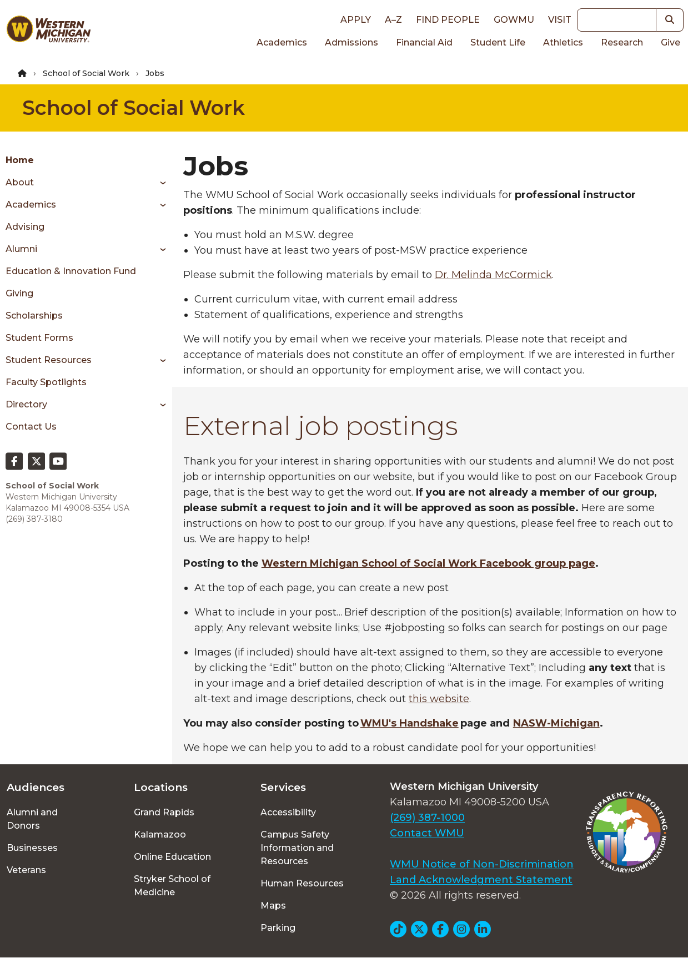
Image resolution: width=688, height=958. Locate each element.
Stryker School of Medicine (172, 886)
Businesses (32, 848)
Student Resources (49, 360)
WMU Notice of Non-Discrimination (482, 864)
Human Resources (302, 883)
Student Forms (39, 337)
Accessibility (288, 812)
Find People (448, 19)
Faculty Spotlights (46, 382)
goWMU (514, 19)
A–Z (393, 19)
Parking (277, 927)
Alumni (21, 249)
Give (670, 42)
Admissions (351, 42)
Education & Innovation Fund (71, 271)
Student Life (497, 42)
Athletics (563, 42)
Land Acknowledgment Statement (481, 880)
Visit (559, 19)
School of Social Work (86, 73)
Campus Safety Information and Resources (297, 847)
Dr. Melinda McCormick (493, 275)
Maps (273, 905)
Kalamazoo (160, 834)
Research (622, 42)
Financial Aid (424, 42)
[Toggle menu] (159, 183)
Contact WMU (427, 833)
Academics (282, 42)
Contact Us (31, 426)
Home (20, 160)
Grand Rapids (164, 812)
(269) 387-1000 (427, 817)
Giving (19, 293)
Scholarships (34, 315)
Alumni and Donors (32, 819)
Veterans (26, 870)
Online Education (172, 856)
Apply (355, 19)
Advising (25, 226)
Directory (26, 404)
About (20, 182)
